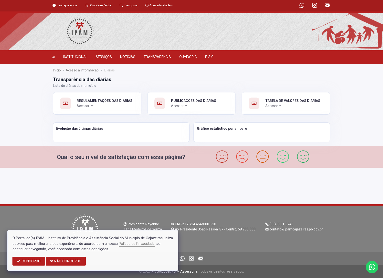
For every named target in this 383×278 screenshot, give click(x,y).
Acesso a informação (82, 70)
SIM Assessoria (185, 271)
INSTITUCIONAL (75, 57)
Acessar (85, 106)
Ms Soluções (161, 271)
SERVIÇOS (104, 57)
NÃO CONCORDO (65, 261)
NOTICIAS (127, 57)
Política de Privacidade (137, 243)
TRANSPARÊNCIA (157, 57)
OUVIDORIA (188, 57)
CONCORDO (29, 261)
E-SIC (209, 57)
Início (57, 70)
